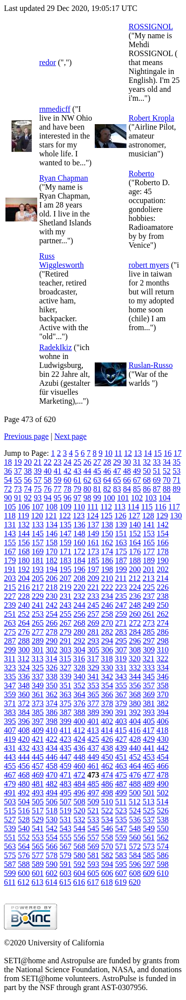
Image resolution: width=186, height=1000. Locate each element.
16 (168, 453)
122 (65, 515)
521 (93, 810)
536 (135, 819)
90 (8, 498)
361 (38, 694)
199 (121, 569)
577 (38, 855)
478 (163, 775)
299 (10, 649)
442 (163, 748)
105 (10, 506)
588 (24, 864)
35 (177, 462)
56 (28, 480)
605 (93, 873)
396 (24, 721)
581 (93, 855)
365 (93, 694)
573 (149, 846)
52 (167, 471)
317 (93, 658)
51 (157, 471)
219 (65, 587)
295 (121, 641)
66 (127, 480)
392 (135, 712)
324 (24, 667)
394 (163, 712)
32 (147, 462)
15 (158, 453)
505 (38, 801)
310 (163, 649)
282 (107, 632)
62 (87, 480)
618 (107, 882)
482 (52, 784)
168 (24, 551)
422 (52, 739)
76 (48, 489)
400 (79, 721)
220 (79, 587)
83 (117, 489)
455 (10, 766)
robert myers (148, 265)
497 (93, 792)
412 (79, 730)
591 (65, 864)
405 (149, 721)
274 (163, 623)
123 (79, 515)
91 (18, 498)
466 (163, 766)
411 (65, 730)
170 (52, 551)
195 (65, 569)
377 (93, 703)
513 (148, 801)
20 (28, 462)
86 (147, 489)
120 (37, 515)
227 (10, 596)
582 (107, 855)
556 (79, 837)
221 (93, 587)
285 (149, 632)
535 (121, 819)
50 (147, 471)
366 (107, 694)
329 (93, 667)
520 (79, 810)
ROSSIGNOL (150, 26)
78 (67, 489)
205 (38, 578)
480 (24, 784)
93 (38, 498)
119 (23, 515)
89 (177, 489)
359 (10, 694)
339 (65, 676)
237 (149, 596)
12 (128, 453)
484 (79, 784)
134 (52, 524)
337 (38, 676)
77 (58, 489)
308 (135, 649)
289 (38, 641)
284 (135, 632)
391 (121, 712)
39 (38, 471)
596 (135, 864)
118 (9, 515)
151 (121, 533)
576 (24, 855)
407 (10, 730)
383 (10, 712)
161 (93, 542)
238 (163, 596)
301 (38, 649)
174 (107, 551)
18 (8, 462)
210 (107, 578)
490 (163, 784)
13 (138, 453)
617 (93, 882)
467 (10, 775)
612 (23, 882)
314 (51, 658)
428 (135, 739)
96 (67, 498)
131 (10, 524)
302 (52, 649)
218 (52, 587)
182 (52, 560)
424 (79, 739)
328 (79, 667)
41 (58, 471)
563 (10, 846)
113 (119, 506)
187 (121, 560)
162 (107, 542)
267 (65, 623)
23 (58, 462)
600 (24, 873)
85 (137, 489)
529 (38, 819)
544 (79, 828)
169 (38, 551)
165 (149, 542)
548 (135, 828)
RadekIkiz (55, 347)
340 (79, 676)
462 (107, 766)
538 (163, 819)
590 (52, 864)
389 (93, 712)
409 (38, 730)
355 (121, 685)
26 (87, 462)
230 (52, 596)
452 (135, 757)
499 (121, 792)
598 (163, 864)
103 (151, 498)
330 (107, 667)
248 (135, 605)
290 (52, 641)
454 (163, 757)
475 (121, 775)
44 (87, 471)
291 (65, 641)
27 (97, 462)
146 (52, 533)
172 (79, 551)
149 (93, 533)
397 (38, 721)
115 (146, 506)
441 (149, 748)
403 (121, 721)
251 (10, 614)
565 (38, 846)
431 (10, 748)
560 (135, 837)
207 (65, 578)
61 (77, 480)
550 (163, 828)
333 (149, 667)
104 (165, 498)
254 (52, 614)
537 (149, 819)
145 (38, 533)
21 (38, 462)
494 (52, 792)
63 (97, 480)
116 (160, 506)
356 (135, 685)
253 (38, 614)
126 (120, 515)
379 (121, 703)
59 (58, 480)
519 (65, 810)
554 (52, 837)
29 (117, 462)
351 (65, 685)
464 (135, 766)
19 (18, 462)
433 (38, 748)
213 (148, 578)
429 (149, 739)
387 (65, 712)
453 (149, 757)
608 (135, 873)
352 (79, 685)
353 (93, 685)
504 (24, 801)
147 (65, 533)
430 (163, 739)
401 (93, 721)
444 (24, 757)
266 (52, 623)
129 (162, 515)
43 (77, 471)
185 (93, 560)
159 (65, 542)
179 (10, 560)
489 (149, 784)
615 (65, 882)
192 (24, 569)
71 (177, 480)
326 (52, 667)
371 (10, 703)
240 (24, 605)
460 (79, 766)
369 (149, 694)
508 (79, 801)
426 (107, 739)
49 (137, 471)
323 (10, 667)
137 (93, 524)
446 (52, 757)
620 (134, 882)
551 (10, 837)
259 (121, 614)
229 (38, 596)
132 (24, 524)
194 (52, 569)
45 (97, 471)
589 (38, 864)
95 (58, 498)
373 (38, 703)
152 (135, 533)
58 (48, 480)
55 (18, 480)
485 (93, 784)
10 (109, 453)
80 (87, 489)
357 (149, 685)
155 (10, 542)
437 (93, 748)
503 (10, 801)
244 (79, 605)
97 (77, 498)
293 (93, 641)
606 (107, 873)
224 (135, 587)
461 (93, 766)
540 (24, 828)
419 (10, 739)
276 (24, 632)
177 (149, 551)
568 (79, 846)
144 (24, 533)
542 (52, 828)
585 (149, 855)
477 (149, 775)
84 (127, 489)
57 (38, 480)
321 (148, 658)
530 (52, 819)
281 (93, 632)
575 (10, 855)
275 (10, 632)
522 (107, 810)
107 (38, 506)
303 (65, 649)
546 (107, 828)
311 (9, 658)
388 (79, 712)
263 (10, 623)
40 (48, 471)
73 (18, 489)
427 (121, 739)
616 (79, 882)
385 (38, 712)
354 (107, 685)
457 (38, 766)
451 (121, 757)
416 (134, 730)
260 (135, 614)
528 (24, 819)
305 (93, 649)
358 (163, 685)
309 (149, 649)
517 (38, 810)
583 (121, 855)
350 (52, 685)
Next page (70, 436)
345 (149, 676)
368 (135, 694)
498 (107, 792)
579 (65, 855)
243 (65, 605)
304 (79, 649)
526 (163, 810)
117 (174, 506)
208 (79, 578)
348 (24, 685)
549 (149, 828)
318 (107, 658)
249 (149, 605)
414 (107, 730)
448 (79, 757)
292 (79, 641)
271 (121, 623)
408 (24, 730)
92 (28, 498)
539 (10, 828)
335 (10, 676)
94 (48, 498)
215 (10, 587)
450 (107, 757)
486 (107, 784)
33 (157, 462)
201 (149, 569)
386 (52, 712)
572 (135, 846)
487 (121, 784)
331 (121, 667)
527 (10, 819)
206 (52, 578)
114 (133, 506)
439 (121, 748)
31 (137, 462)
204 (24, 578)
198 (107, 569)
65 (117, 480)
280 (79, 632)
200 (135, 569)
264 (24, 623)
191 (10, 569)
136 (79, 524)
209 (93, 578)
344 (135, 676)
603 (65, 873)
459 (65, 766)
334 (163, 667)
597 (149, 864)
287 (10, 641)
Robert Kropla (151, 118)
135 (65, 524)
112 (106, 506)
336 (24, 676)
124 (93, 515)
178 (163, 551)
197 (93, 569)
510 (107, 801)
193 (38, 569)
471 (65, 775)
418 (162, 730)
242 (52, 605)
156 (24, 542)
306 (107, 649)
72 (8, 489)
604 (79, 873)
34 (167, 462)
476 (135, 775)
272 (135, 623)
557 (93, 837)
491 (10, 792)
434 (52, 748)
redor (47, 62)
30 (127, 462)
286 (163, 632)
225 (149, 587)
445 (38, 757)
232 (79, 596)
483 (65, 784)
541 (38, 828)
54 (8, 480)
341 (93, 676)
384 (24, 712)
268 (79, 623)
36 (8, 471)
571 (121, 846)
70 (167, 480)
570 (107, 846)
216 (24, 587)
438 (107, 748)
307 (121, 649)
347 (10, 685)
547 (121, 828)
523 (121, 810)
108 (52, 506)
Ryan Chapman (63, 178)
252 (24, 614)
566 (52, 846)
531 (65, 819)
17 (178, 453)
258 (107, 614)
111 (92, 506)
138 (107, 524)
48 (127, 471)
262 (163, 614)
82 (107, 489)
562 (163, 837)
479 (10, 784)
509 (93, 801)
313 (37, 658)
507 (65, 801)
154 (163, 533)
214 (162, 578)
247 (121, 605)
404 (135, 721)
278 (52, 632)
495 (65, 792)
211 (120, 578)
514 (162, 801)
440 (135, 748)
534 (107, 819)
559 (121, 837)
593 (93, 864)
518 (52, 810)
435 (65, 748)
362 (52, 694)
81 (97, 489)
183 (65, 560)
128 (148, 515)
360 (24, 694)
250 (163, 605)
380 (135, 703)
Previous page (26, 436)
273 (149, 623)
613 (37, 882)
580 (79, 855)
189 (149, 560)
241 (38, 605)
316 (79, 658)
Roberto (141, 173)
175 (121, 551)
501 (149, 792)
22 (48, 462)
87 (157, 489)
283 (121, 632)
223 (121, 587)
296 (135, 641)
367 (121, 694)
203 (10, 578)
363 (65, 694)
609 (149, 873)
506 (52, 801)
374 (52, 703)
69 (157, 480)
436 (79, 748)
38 (28, 471)
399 (65, 721)
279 (65, 632)
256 (79, 614)
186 (107, 560)
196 (79, 569)
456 (24, 766)
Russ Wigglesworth (61, 260)
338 (52, 676)
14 (148, 453)
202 (163, 569)
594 (107, 864)
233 (93, 596)
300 (24, 649)
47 (117, 471)
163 (121, 542)
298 (163, 641)
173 (93, 551)
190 (163, 560)
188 (135, 560)
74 (28, 489)
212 (134, 578)
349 (38, 685)
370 (163, 694)
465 (149, 766)
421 (38, 739)
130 (176, 515)
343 (121, 676)
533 (93, 819)
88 (167, 489)
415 (120, 730)
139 (121, 524)
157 (38, 542)
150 (107, 533)
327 (65, 667)
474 (107, 775)
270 (107, 623)
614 (51, 882)
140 (135, 524)
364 (79, 694)
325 (38, 667)
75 (38, 489)
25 (77, 462)
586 (163, 855)
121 (51, 515)
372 (24, 703)
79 (77, 489)
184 (79, 560)
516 (24, 810)
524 (135, 810)
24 (67, 462)
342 (107, 676)
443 (10, 757)
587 (10, 864)
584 (135, 855)
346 (163, 676)
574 (163, 846)
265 (38, 623)
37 (18, 471)
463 (121, 766)
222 (107, 587)
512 (134, 801)
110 (79, 506)
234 (107, 596)
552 (24, 837)
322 (162, 658)
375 (65, 703)
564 (24, 846)
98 (87, 498)
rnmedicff (54, 109)
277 (38, 632)
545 (93, 828)
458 (52, 766)
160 (79, 542)
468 (24, 775)
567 (65, 846)
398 (52, 721)
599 (10, 873)
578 (52, 855)
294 (107, 641)
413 (93, 730)
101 (123, 498)
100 (109, 498)
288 (24, 641)
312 (23, 658)
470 (52, 775)
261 (149, 614)
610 (163, 873)
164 (135, 542)
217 (38, 587)
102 (137, 498)
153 (149, 533)
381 (149, 703)
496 (79, 792)
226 (163, 587)
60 (67, 480)
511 (120, 801)
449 (93, 757)
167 (10, 551)
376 (79, 703)
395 (10, 721)
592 (79, 864)
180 (24, 560)
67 (137, 480)
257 (93, 614)
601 (38, 873)
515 (10, 810)
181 (38, 560)
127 (134, 515)
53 (177, 471)
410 (52, 730)
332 (135, 667)
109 (65, 506)
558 (107, 837)
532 (79, 819)
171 (65, 551)
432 (24, 748)
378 (107, 703)
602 (52, 873)
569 (93, 846)
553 (38, 837)
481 (38, 784)
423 (65, 739)
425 (93, 739)
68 (147, 480)
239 (10, 605)
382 (163, 703)
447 (65, 757)
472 (79, 775)
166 (163, 542)
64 (107, 480)
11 (118, 453)
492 (24, 792)
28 (107, 462)
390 (107, 712)
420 (24, 739)
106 (24, 506)
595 (121, 864)
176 (135, 551)
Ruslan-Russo (150, 365)
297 (149, 641)
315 (65, 658)
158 (52, 542)
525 (149, 810)
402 (107, 721)
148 (79, 533)
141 (149, 524)
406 (163, 721)
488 (135, 784)
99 (97, 498)
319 (120, 658)
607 (121, 873)
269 (93, 623)
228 (24, 596)
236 (135, 596)
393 (149, 712)
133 (38, 524)
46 (107, 471)
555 (65, 837)
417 (148, 730)
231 (65, 596)
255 (65, 614)
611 (9, 882)
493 (38, 792)
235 (121, 596)
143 (10, 533)
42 (67, 471)
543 (65, 828)
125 (107, 515)
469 (38, 775)
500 (135, 792)
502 (163, 792)
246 (107, 605)
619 (120, 882)
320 (134, 658)
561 (149, 837)
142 (163, 524)
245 (93, 605)
